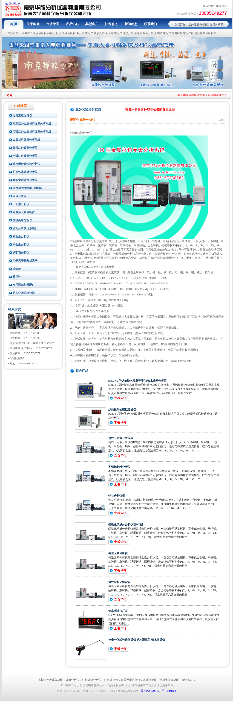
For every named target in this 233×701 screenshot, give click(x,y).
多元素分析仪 (84, 33)
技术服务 (111, 24)
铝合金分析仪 (148, 33)
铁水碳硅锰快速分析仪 (26, 163)
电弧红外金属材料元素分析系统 (32, 131)
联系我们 (150, 24)
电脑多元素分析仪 (24, 212)
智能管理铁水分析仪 (25, 180)
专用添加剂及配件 (24, 284)
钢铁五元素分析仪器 (120, 438)
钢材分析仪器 (116, 495)
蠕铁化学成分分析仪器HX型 (125, 524)
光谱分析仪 (217, 24)
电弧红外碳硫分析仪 (25, 155)
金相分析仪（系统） (25, 228)
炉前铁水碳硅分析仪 (25, 172)
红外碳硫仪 (111, 679)
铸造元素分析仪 (118, 553)
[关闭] (221, 119)
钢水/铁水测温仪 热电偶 (27, 188)
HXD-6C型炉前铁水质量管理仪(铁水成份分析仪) (137, 380)
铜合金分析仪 (21, 244)
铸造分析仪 (164, 33)
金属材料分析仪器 (183, 33)
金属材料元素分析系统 (26, 139)
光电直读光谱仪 (22, 115)
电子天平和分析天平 (25, 260)
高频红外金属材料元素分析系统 (32, 123)
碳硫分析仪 (54, 33)
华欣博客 (221, 6)
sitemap (171, 690)
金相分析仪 (115, 33)
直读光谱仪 (100, 33)
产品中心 (72, 24)
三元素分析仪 (21, 204)
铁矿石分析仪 (21, 252)
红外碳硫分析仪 (198, 24)
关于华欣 (33, 24)
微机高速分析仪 (22, 220)
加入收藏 (208, 6)
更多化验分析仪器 (205, 33)
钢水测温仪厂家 (118, 611)
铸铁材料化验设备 (119, 582)
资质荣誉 (52, 24)
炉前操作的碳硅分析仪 (122, 409)
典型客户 (91, 24)
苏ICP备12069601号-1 (154, 690)
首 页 (13, 24)
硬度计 (17, 276)
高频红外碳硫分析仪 (34, 33)
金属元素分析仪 (130, 679)
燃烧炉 (17, 268)
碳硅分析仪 (69, 33)
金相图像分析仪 (169, 679)
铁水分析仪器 (131, 33)
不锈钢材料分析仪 (119, 466)
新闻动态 (130, 24)
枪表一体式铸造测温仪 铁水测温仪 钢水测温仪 (136, 639)
